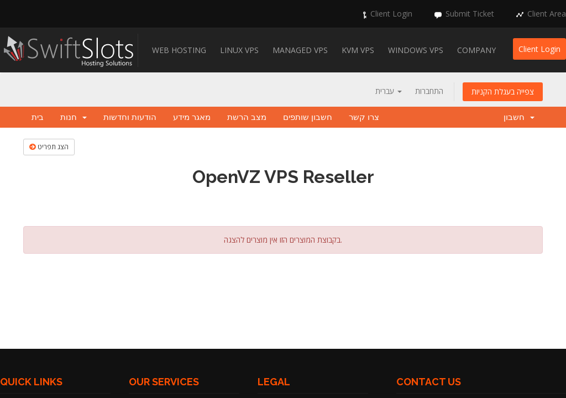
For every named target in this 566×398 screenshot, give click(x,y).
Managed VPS (300, 50)
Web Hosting (179, 50)
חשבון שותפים (307, 117)
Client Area (546, 13)
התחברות (429, 91)
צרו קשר (364, 117)
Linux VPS (239, 50)
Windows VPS (415, 50)
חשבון (519, 117)
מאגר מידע (192, 117)
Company (476, 50)
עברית (388, 91)
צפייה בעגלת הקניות (502, 91)
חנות (73, 117)
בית (38, 117)
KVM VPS (358, 50)
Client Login (391, 13)
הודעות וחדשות (129, 117)
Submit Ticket (470, 13)
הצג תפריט (49, 146)
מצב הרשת (246, 117)
